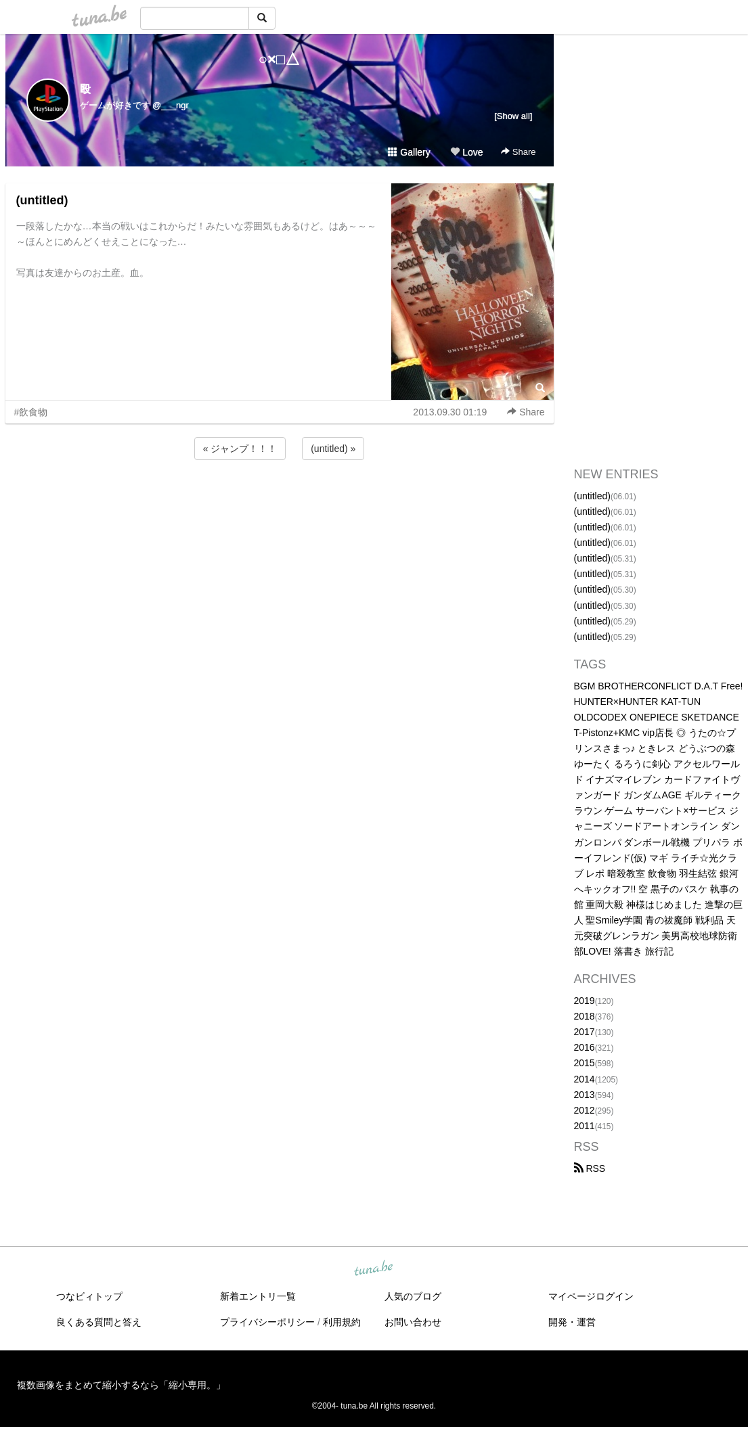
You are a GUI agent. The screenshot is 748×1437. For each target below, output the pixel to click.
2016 (584, 1047)
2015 (584, 1062)
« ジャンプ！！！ (240, 448)
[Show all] (513, 116)
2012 (584, 1110)
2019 (584, 1000)
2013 (584, 1094)
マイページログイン (591, 1296)
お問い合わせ (412, 1322)
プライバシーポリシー (267, 1322)
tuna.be (374, 1269)
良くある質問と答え (98, 1322)
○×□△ (279, 59)
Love (466, 152)
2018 (584, 1016)
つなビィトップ (89, 1296)
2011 (584, 1125)
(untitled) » (333, 448)
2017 (584, 1031)
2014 (584, 1079)
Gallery (409, 152)
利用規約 (342, 1322)
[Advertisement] (279, 499)
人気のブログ (412, 1296)
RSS (590, 1168)
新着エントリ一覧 (258, 1296)
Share (518, 152)
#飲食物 (31, 412)
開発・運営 (572, 1322)
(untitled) (42, 200)
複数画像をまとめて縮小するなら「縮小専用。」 (121, 1384)
